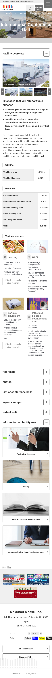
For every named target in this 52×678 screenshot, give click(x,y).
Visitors (30, 8)
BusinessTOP (25, 657)
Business (39, 8)
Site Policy (16, 674)
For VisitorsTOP (25, 649)
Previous (2, 91)
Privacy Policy (30, 674)
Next (49, 91)
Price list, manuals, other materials (13, 281)
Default (35, 633)
